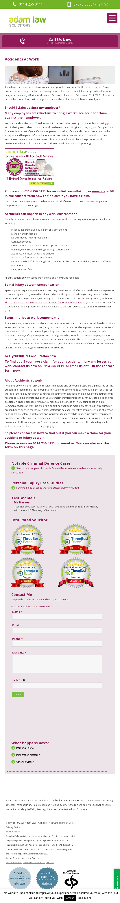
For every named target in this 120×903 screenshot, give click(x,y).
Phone (17, 639)
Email (17, 625)
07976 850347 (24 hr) (90, 4)
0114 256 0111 (31, 4)
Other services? (25, 761)
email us (109, 95)
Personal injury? (25, 747)
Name (17, 611)
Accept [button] (70, 898)
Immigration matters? (28, 754)
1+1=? (19, 680)
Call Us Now (59, 41)
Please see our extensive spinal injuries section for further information (43, 302)
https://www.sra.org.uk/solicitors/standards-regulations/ (30, 862)
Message (19, 652)
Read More (84, 898)
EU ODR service (13, 831)
